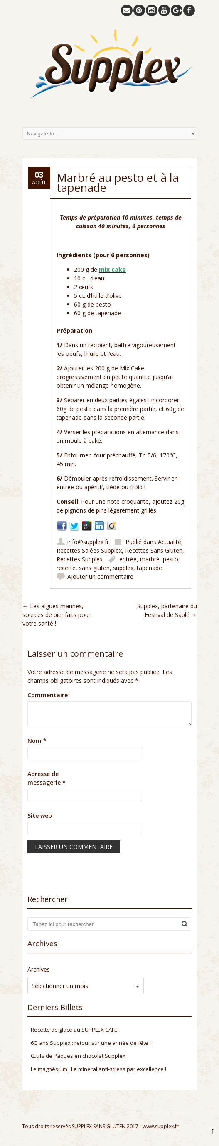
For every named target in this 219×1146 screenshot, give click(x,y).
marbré (150, 559)
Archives (38, 969)
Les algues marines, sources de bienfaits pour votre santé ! (56, 614)
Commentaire (47, 695)
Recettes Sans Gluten (153, 550)
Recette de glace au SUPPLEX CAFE (74, 1029)
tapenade (149, 568)
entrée (128, 559)
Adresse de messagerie (46, 778)
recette (66, 568)
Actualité (169, 542)
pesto (170, 559)
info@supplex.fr (88, 542)
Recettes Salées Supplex (89, 550)
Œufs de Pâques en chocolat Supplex (78, 1055)
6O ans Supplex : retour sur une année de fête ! (91, 1043)
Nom (37, 741)
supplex (123, 568)
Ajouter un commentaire (100, 576)
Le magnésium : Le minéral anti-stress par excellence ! (98, 1069)
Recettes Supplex (80, 559)
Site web (39, 816)
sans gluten (94, 568)
